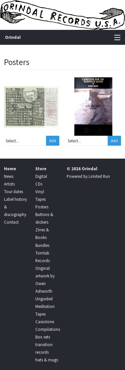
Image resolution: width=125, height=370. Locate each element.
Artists (9, 183)
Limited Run (99, 176)
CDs (38, 183)
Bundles (42, 245)
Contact (11, 222)
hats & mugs (46, 359)
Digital (41, 176)
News (8, 176)
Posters (41, 206)
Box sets (42, 336)
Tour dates (13, 191)
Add (52, 140)
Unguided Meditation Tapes (45, 306)
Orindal (13, 37)
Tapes (40, 199)
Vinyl (39, 191)
